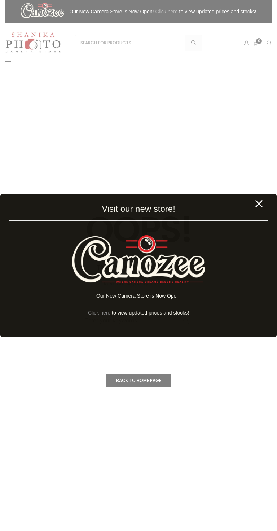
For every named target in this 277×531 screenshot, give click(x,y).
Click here (99, 313)
